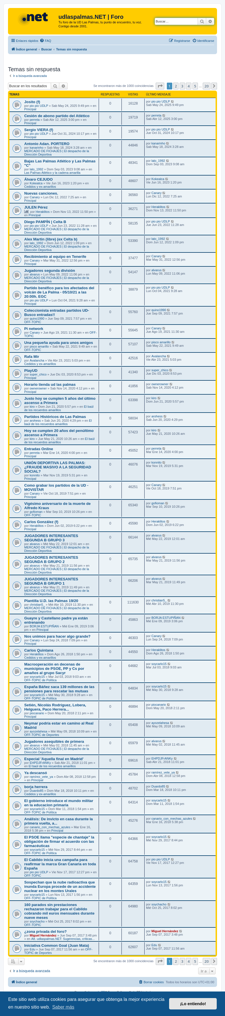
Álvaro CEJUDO (38, 179)
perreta (35, 119)
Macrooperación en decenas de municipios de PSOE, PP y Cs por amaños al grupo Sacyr (54, 668)
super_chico (38, 374)
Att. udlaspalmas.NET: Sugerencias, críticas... (63, 938)
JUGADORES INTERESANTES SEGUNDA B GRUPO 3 (51, 538)
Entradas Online (38, 449)
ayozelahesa (38, 731)
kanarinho (36, 147)
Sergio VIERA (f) (38, 130)
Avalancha (37, 360)
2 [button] (176, 86)
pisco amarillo (39, 346)
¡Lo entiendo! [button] (193, 1003)
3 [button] (182, 86)
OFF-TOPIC (32, 322)
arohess (35, 420)
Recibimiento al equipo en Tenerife (55, 256)
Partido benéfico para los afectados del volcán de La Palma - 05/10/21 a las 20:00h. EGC (59, 292)
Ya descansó (35, 773)
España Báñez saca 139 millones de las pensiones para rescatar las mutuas (59, 689)
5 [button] (195, 86)
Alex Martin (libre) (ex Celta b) (50, 239)
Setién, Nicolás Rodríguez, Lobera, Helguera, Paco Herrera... (55, 707)
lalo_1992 (36, 169)
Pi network (33, 329)
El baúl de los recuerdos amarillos (59, 408)
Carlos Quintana (38, 650)
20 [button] (206, 86)
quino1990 (37, 318)
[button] (160, 86)
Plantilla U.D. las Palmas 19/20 (51, 601)
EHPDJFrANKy (40, 762)
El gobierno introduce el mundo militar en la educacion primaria (58, 803)
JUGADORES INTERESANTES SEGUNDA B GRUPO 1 (51, 581)
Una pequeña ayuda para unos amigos (58, 342)
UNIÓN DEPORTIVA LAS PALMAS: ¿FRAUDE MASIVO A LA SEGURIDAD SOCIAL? (57, 467)
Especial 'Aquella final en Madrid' (54, 759)
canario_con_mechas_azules (50, 827)
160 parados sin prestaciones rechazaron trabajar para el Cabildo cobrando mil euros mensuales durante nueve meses (59, 911)
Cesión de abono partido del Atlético (57, 116)
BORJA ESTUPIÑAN (44, 626)
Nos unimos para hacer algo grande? (57, 636)
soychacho (37, 921)
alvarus (35, 274)
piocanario (37, 713)
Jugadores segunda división (49, 270)
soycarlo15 (37, 676)
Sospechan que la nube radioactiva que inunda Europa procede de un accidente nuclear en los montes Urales (60, 886)
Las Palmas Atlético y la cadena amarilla (52, 172)
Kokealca (36, 183)
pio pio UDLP (39, 105)
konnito (35, 475)
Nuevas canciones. (41, 193)
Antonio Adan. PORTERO (46, 144)
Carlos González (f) (41, 522)
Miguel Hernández (43, 935)
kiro (32, 406)
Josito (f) (32, 102)
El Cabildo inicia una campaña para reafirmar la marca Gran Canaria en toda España (60, 864)
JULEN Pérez (36, 207)
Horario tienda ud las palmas (50, 384)
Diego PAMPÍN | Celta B (45, 222)
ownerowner (38, 388)
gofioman (36, 511)
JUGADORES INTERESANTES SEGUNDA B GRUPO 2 (51, 559)
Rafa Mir (31, 356)
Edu (32, 949)
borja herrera (35, 787)
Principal (30, 109)
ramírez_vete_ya (41, 776)
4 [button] (189, 86)
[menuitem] (45, 40)
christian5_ (37, 604)
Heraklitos (43, 211)
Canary (35, 197)
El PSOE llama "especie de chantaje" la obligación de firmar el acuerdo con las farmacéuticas (59, 841)
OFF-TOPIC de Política (40, 680)
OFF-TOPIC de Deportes (41, 735)
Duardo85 (36, 790)
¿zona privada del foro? (45, 931)
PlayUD (30, 370)
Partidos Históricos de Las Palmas (55, 417)
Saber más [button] (63, 1007)
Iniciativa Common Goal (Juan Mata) (56, 945)
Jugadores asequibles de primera (54, 741)
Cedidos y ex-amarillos (40, 186)
